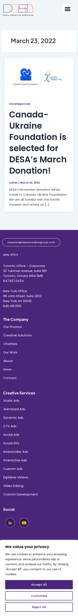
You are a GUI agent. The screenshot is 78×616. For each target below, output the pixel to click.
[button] (67, 9)
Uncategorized (19, 104)
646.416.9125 (12, 306)
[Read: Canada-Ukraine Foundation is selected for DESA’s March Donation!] (39, 77)
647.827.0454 (13, 281)
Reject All (39, 607)
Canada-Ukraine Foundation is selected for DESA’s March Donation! (38, 143)
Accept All (39, 585)
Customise (39, 596)
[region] (39, 578)
